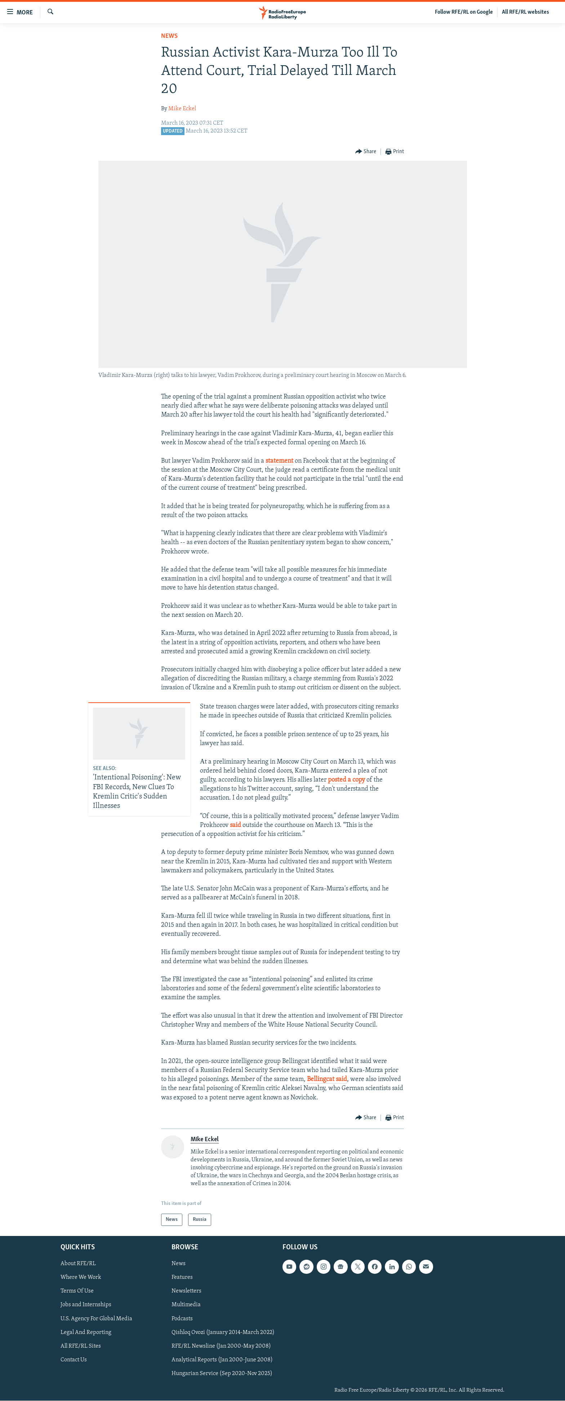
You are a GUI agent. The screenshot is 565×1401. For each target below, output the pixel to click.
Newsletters (186, 1291)
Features (182, 1278)
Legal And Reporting (86, 1332)
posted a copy (346, 780)
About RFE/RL (78, 1264)
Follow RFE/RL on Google (464, 12)
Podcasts (182, 1319)
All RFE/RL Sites (81, 1346)
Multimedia (186, 1305)
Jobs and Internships (86, 1305)
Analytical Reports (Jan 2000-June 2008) (222, 1360)
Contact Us (74, 1360)
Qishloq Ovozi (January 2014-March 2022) (223, 1332)
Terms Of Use (77, 1291)
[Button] (366, 152)
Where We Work (81, 1278)
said (235, 825)
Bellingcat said (327, 1079)
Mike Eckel (182, 109)
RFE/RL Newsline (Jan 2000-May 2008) (221, 1346)
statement (279, 461)
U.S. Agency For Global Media (96, 1319)
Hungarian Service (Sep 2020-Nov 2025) (222, 1373)
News (169, 36)
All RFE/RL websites (525, 12)
